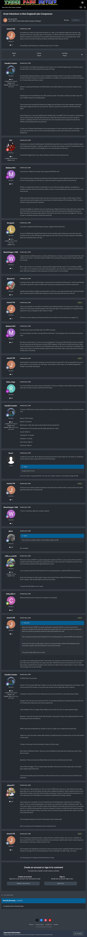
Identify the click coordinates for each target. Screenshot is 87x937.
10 (11, 45)
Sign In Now (60, 883)
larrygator (10, 223)
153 (11, 295)
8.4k (11, 79)
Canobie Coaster (10, 63)
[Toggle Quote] (23, 466)
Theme (31, 924)
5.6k (11, 547)
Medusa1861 (11, 168)
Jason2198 (13, 19)
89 (11, 156)
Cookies (55, 924)
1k (11, 268)
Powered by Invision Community (44, 927)
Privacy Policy (40, 924)
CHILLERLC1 (11, 594)
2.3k (11, 801)
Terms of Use (7, 934)
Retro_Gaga (10, 382)
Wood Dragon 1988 (11, 252)
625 (11, 610)
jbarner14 (10, 279)
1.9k (11, 572)
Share (66, 20)
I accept (78, 933)
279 (11, 184)
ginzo (11, 531)
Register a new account (23, 883)
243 (11, 398)
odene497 (10, 785)
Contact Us (48, 924)
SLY (10, 140)
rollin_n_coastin (11, 556)
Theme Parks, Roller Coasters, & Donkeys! (29, 21)
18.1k (11, 239)
